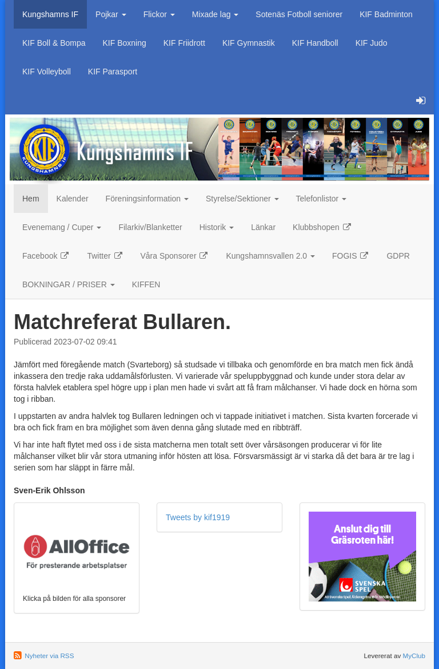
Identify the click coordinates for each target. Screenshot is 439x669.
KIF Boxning (124, 42)
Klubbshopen (322, 227)
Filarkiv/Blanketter (150, 227)
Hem (30, 198)
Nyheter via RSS (49, 655)
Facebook (46, 255)
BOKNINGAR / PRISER (68, 284)
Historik (216, 227)
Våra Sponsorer (175, 255)
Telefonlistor (321, 198)
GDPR (397, 255)
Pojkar (110, 14)
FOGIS (350, 255)
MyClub (413, 655)
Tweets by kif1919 (198, 517)
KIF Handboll (315, 42)
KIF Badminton (386, 14)
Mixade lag (215, 14)
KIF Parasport (112, 71)
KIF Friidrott (184, 42)
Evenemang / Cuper (61, 227)
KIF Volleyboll (46, 71)
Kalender (73, 198)
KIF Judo (372, 42)
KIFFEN (146, 284)
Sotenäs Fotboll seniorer (299, 14)
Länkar (263, 227)
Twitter (105, 255)
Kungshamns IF (50, 14)
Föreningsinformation (147, 198)
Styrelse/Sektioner (242, 198)
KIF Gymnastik (248, 42)
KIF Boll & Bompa (54, 42)
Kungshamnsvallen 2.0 (270, 255)
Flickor (159, 14)
